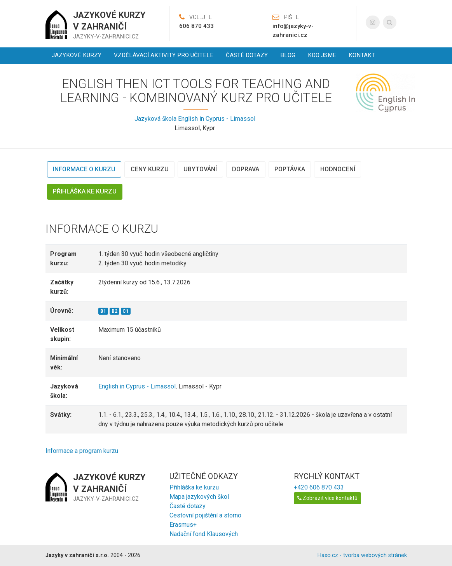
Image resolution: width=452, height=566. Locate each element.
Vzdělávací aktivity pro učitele (163, 55)
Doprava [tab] (245, 169)
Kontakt (362, 55)
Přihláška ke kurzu (194, 487)
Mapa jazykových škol (199, 496)
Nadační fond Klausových (203, 534)
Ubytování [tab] (200, 169)
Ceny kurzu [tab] (150, 169)
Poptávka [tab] (289, 169)
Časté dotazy (247, 55)
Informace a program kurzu (81, 451)
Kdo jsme (322, 55)
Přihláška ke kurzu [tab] (85, 191)
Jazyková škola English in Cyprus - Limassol (194, 118)
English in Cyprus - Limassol (137, 386)
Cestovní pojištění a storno (205, 515)
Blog (287, 55)
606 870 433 (196, 26)
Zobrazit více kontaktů (327, 498)
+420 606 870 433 (319, 487)
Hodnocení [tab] (337, 169)
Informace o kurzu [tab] (84, 169)
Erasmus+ (183, 524)
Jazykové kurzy (76, 55)
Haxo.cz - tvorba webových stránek (362, 555)
